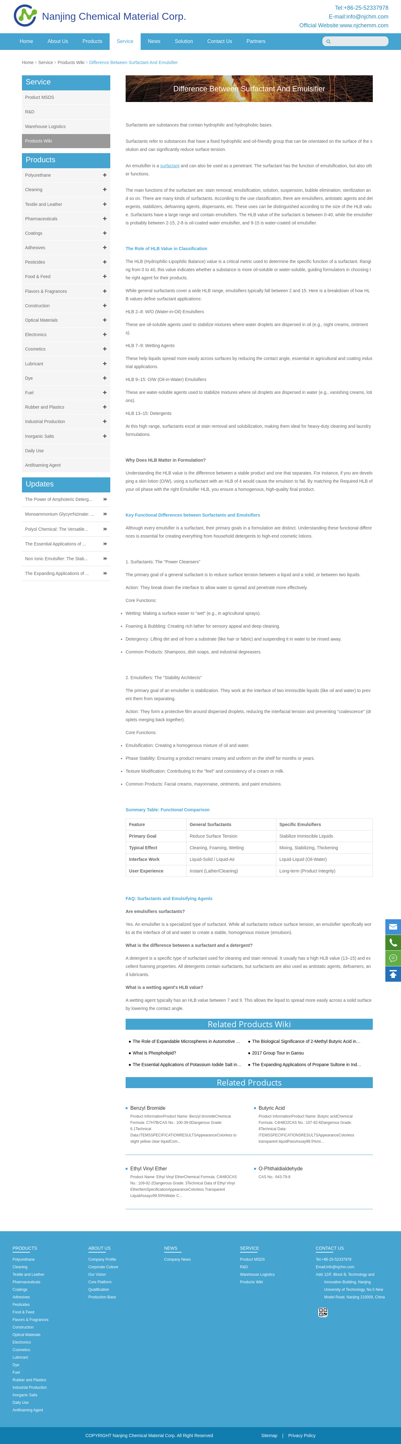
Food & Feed (67, 277)
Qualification (98, 1289)
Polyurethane (67, 175)
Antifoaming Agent (43, 465)
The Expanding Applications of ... (57, 573)
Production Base (102, 1297)
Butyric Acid (272, 1108)
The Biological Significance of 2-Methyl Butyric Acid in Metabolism (307, 1041)
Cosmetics (67, 349)
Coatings (67, 233)
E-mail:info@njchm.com (358, 16)
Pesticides (67, 262)
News (154, 41)
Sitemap (269, 1435)
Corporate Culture (103, 1267)
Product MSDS (39, 97)
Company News (177, 1259)
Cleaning (67, 190)
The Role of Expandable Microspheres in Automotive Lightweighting (187, 1041)
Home (26, 41)
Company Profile (102, 1259)
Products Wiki (71, 62)
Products (92, 41)
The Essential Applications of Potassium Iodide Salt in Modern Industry (187, 1064)
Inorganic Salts (67, 436)
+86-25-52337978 (337, 1259)
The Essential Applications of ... (55, 543)
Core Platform (100, 1282)
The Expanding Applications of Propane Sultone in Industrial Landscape (307, 1064)
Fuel (67, 393)
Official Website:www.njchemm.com (343, 25)
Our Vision (97, 1274)
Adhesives (67, 248)
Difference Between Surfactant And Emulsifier (133, 62)
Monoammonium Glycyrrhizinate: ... (59, 514)
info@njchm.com (340, 1267)
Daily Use (34, 450)
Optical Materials (67, 320)
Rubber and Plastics (67, 407)
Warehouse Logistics (45, 126)
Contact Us (219, 41)
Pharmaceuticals (67, 219)
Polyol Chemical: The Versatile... (56, 529)
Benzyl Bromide (147, 1108)
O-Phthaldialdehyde (281, 1168)
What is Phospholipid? (154, 1053)
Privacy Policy (301, 1435)
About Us (58, 41)
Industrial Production (67, 422)
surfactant (169, 165)
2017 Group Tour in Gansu (278, 1053)
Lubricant (67, 364)
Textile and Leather (67, 204)
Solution (184, 41)
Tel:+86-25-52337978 (361, 8)
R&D (29, 111)
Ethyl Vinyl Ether (148, 1168)
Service (125, 41)
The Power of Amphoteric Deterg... (58, 499)
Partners (256, 41)
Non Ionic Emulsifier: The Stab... (56, 558)
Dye (67, 378)
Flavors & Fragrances (67, 291)
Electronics (67, 335)
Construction (67, 306)
